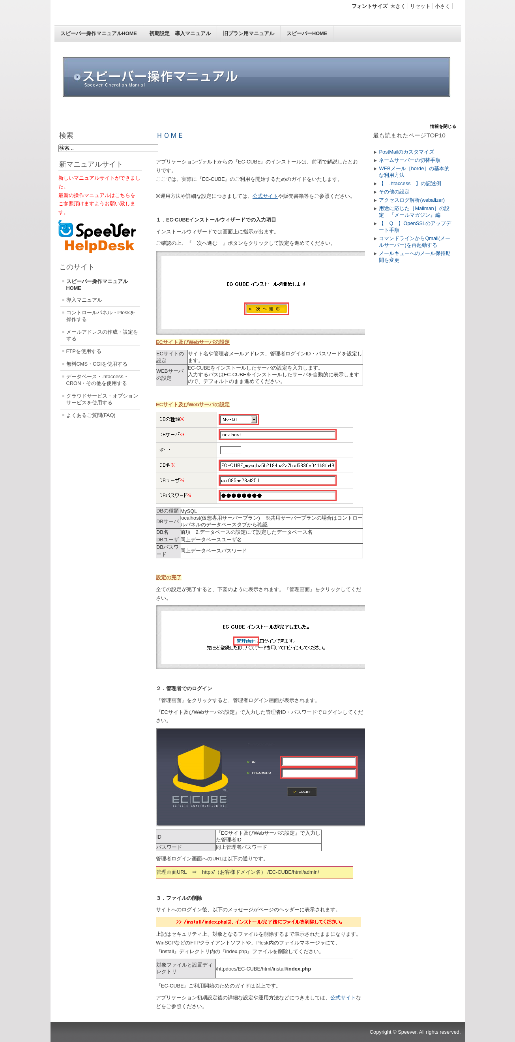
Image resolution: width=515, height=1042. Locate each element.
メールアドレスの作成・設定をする (102, 335)
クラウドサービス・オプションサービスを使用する (102, 399)
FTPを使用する (83, 351)
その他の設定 (394, 192)
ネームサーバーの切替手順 (409, 160)
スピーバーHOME (307, 33)
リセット (420, 6)
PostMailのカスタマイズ (406, 152)
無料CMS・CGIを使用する (96, 364)
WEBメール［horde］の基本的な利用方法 (414, 171)
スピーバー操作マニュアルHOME (98, 33)
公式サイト (265, 196)
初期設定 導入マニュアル (180, 33)
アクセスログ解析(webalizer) (412, 200)
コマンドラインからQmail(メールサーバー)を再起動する (414, 241)
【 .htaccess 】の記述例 (410, 183)
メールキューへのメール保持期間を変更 (415, 256)
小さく (442, 6)
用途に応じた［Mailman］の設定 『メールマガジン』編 (414, 211)
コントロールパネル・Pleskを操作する (100, 316)
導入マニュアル (84, 300)
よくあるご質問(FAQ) (91, 415)
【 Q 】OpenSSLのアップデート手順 (415, 226)
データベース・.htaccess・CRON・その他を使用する (97, 380)
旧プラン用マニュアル (248, 33)
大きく (398, 6)
